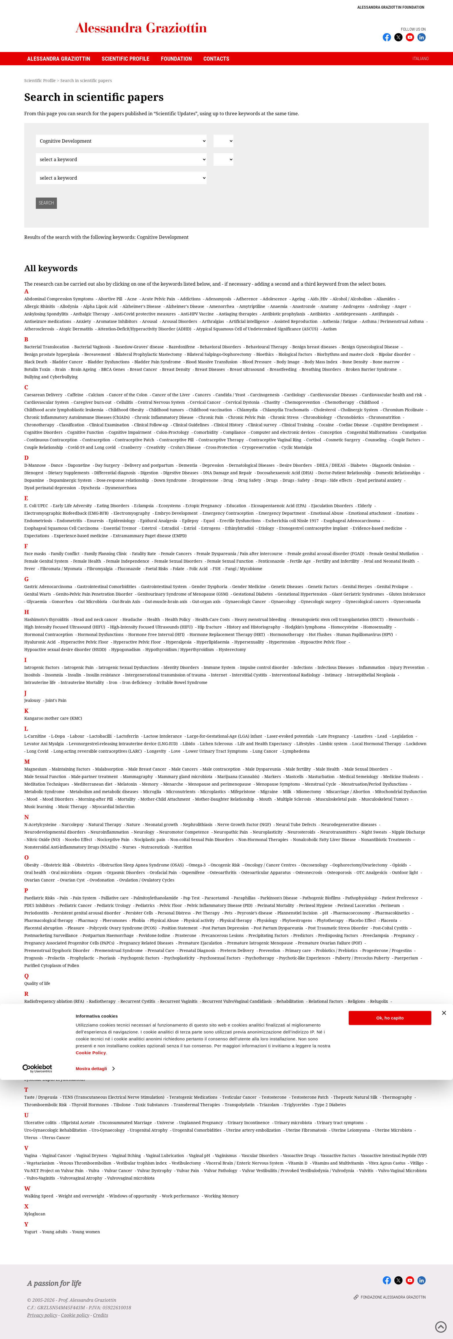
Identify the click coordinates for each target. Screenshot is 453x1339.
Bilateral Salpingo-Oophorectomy (219, 354)
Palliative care (115, 898)
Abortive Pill (110, 299)
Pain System (84, 898)
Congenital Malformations (372, 432)
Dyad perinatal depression (50, 487)
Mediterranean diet (93, 784)
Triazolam (269, 1104)
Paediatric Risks (39, 898)
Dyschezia (90, 487)
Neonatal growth (161, 824)
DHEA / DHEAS (331, 465)
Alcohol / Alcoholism (352, 299)
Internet (219, 675)
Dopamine (34, 480)
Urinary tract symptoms (340, 1122)
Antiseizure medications (47, 321)
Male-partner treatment (94, 776)
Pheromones (115, 920)
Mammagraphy (138, 776)
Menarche (173, 784)
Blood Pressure (257, 361)
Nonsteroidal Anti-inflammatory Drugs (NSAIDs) (71, 847)
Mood (32, 799)
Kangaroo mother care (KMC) (53, 718)
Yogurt (30, 1231)
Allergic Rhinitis (39, 306)
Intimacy (333, 675)
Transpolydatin (240, 1104)
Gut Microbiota (92, 601)
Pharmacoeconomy (351, 913)
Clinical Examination (109, 424)
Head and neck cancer (96, 619)
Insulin (74, 675)
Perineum (390, 905)
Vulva (93, 1170)
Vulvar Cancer (118, 1170)
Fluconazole (129, 568)
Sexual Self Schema (381, 1049)
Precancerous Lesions (222, 935)
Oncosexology (314, 865)
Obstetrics (84, 865)
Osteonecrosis (309, 872)
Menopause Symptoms (278, 784)
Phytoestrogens (297, 920)
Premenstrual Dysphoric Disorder (57, 950)
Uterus (30, 1137)
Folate (178, 568)
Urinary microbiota (293, 1122)
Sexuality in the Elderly (141, 1056)
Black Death (35, 361)
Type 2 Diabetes (330, 1104)
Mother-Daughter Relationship (224, 799)
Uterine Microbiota (393, 1130)
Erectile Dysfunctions (240, 520)
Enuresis (95, 520)
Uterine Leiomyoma (350, 1130)
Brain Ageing (83, 369)
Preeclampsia (376, 935)
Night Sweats (374, 832)
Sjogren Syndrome (186, 1056)
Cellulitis (124, 402)
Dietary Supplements (68, 472)
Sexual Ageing (118, 1041)
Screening (236, 1034)
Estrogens (210, 528)
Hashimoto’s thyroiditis (46, 619)
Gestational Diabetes (253, 594)
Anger (401, 306)
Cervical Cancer (205, 402)
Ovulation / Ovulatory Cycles (146, 880)
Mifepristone (243, 791)
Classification (71, 424)
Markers (272, 776)
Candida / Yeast (230, 394)
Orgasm (94, 872)
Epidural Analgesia (158, 520)
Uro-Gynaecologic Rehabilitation (55, 1130)
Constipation (414, 432)
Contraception (96, 439)
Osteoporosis (339, 872)
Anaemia (278, 306)
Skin (214, 1056)
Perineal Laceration (356, 905)
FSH (216, 568)
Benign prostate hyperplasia (51, 354)
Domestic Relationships (398, 472)
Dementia (188, 465)
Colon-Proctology (172, 432)
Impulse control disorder (264, 667)
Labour (77, 736)
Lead (382, 736)
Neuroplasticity (268, 832)
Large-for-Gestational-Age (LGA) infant (224, 736)
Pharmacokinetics (392, 913)
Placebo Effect (362, 920)
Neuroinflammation (109, 832)
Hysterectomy (232, 649)
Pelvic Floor (170, 905)
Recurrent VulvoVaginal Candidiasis (237, 1001)
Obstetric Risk (57, 865)
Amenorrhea (221, 306)
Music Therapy (72, 806)
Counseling (376, 439)
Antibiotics (320, 314)
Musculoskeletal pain (336, 799)
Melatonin (127, 784)
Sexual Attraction (229, 1041)
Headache (132, 619)
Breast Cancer (143, 369)
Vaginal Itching (126, 1155)
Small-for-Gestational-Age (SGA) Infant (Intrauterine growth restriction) (94, 1064)
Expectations (36, 535)
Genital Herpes (357, 586)
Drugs (272, 480)
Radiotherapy (102, 1001)
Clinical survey (262, 424)
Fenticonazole (271, 561)
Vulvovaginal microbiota (131, 1178)
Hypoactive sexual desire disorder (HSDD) (65, 649)
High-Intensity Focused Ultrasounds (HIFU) (151, 627)
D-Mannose (35, 465)
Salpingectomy (92, 1034)
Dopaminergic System (70, 480)
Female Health (87, 561)
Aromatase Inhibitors (116, 321)
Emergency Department (282, 513)
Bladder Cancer (67, 361)
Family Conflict (65, 553)
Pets (228, 913)
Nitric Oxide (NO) (43, 839)
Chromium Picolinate (403, 409)
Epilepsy (190, 520)
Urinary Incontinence (249, 1122)
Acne (132, 299)
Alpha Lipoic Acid (100, 306)
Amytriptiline (252, 306)
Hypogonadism (125, 649)
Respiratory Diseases (187, 1008)
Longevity (156, 751)
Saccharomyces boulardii (48, 1034)
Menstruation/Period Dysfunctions (374, 784)
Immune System (219, 667)
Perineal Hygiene (316, 905)
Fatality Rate (144, 553)
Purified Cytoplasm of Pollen (51, 965)
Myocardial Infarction (113, 806)
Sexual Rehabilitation (293, 1049)
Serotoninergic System (46, 1041)
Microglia (152, 791)
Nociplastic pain (149, 839)
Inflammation (372, 667)
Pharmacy (88, 920)
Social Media (389, 1064)
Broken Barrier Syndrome (371, 369)
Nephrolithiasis (197, 824)
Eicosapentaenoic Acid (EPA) (278, 505)
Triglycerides (297, 1104)
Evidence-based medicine (377, 528)
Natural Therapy (104, 824)
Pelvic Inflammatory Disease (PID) (220, 905)
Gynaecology (283, 601)
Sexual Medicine (156, 1049)
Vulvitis (366, 1170)
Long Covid (38, 751)
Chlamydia (247, 409)
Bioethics (265, 354)
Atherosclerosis (39, 329)
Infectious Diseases (336, 667)
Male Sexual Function (45, 776)
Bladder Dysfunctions (108, 361)
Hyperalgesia (179, 642)
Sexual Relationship (338, 1049)
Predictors (303, 935)
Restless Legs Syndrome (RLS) (241, 1008)
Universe (165, 1122)
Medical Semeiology (358, 776)
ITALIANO (421, 58)
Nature (133, 824)
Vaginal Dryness (91, 1155)
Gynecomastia (407, 601)
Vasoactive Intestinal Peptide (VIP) (394, 1155)
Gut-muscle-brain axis (166, 601)
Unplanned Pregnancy (201, 1122)
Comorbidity (206, 432)
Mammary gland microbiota (185, 776)
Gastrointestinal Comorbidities (106, 586)
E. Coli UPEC (36, 505)
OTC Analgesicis (372, 872)
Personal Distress (174, 913)
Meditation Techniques (46, 784)
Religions (356, 1001)
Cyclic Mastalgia (296, 447)
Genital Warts (37, 594)
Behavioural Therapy (266, 346)
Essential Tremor (120, 528)
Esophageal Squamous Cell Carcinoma (61, 528)
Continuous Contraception (52, 439)
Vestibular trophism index (141, 1163)
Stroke (293, 1071)
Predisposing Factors (338, 935)
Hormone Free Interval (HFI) (156, 634)
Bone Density (355, 361)
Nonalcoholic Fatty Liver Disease (324, 839)
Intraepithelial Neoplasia (371, 675)
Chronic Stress (284, 417)
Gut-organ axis (206, 601)
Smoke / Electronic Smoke (311, 1064)
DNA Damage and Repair (227, 472)
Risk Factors (100, 1016)
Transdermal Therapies (197, 1104)
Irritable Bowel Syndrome (182, 682)
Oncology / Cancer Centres (270, 865)
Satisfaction (150, 1034)
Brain (60, 369)
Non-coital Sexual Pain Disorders (201, 839)
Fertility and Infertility (337, 561)
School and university (200, 1034)
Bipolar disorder (395, 354)
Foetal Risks (157, 568)
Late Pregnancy (333, 736)
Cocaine (326, 424)
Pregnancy (404, 935)
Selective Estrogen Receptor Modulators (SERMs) (298, 1034)
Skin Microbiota (266, 1056)
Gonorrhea (62, 601)
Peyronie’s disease (254, 913)
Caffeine (75, 394)
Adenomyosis (218, 299)
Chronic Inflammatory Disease (164, 417)
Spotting (135, 1071)
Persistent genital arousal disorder (87, 913)
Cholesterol (325, 409)
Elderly (365, 505)
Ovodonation (102, 880)
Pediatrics (145, 905)
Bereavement (97, 354)
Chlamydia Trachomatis (286, 409)
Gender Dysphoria (209, 586)
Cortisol (313, 439)
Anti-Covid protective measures (145, 314)
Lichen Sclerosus (216, 743)
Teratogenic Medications (193, 1097)
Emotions (405, 513)
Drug (228, 480)
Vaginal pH (199, 1155)
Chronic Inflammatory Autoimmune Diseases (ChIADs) (77, 417)
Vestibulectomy (186, 1163)
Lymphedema (296, 751)
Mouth (265, 799)
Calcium (96, 394)
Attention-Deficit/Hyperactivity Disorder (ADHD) (144, 329)
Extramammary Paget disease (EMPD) (150, 535)
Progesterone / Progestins (387, 950)
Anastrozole (303, 306)
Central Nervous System (161, 402)
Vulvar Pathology (220, 1170)
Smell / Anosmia (233, 1064)
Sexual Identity (78, 1049)
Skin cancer (234, 1056)
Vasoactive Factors (338, 1155)
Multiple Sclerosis (294, 799)
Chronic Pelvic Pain (247, 417)
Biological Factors (295, 354)
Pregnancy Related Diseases (146, 943)
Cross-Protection (221, 447)
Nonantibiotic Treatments (386, 839)
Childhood (369, 402)
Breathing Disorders (321, 369)
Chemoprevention (302, 402)
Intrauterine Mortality (82, 682)
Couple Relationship (43, 447)
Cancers (203, 394)
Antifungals (383, 314)
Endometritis (69, 520)
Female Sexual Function (230, 561)
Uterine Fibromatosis (306, 1130)
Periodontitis (36, 913)
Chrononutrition (384, 417)
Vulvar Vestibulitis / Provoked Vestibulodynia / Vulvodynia (298, 1170)
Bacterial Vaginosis (92, 346)
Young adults (54, 1231)
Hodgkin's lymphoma (305, 627)
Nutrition (183, 847)
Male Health (327, 769)
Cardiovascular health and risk (392, 394)
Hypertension (282, 642)
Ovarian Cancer (39, 880)
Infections (303, 667)
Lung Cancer (265, 751)
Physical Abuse (164, 920)
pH (325, 913)
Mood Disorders (57, 799)
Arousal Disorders (179, 321)
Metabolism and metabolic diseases (104, 791)
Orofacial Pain (163, 872)
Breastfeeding (283, 369)
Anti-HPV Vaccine (197, 314)
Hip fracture (210, 627)
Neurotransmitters (338, 832)
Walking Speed (38, 1196)
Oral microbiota (66, 872)
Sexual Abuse (86, 1041)
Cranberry (131, 447)
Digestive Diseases (180, 472)
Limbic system (333, 743)
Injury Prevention (407, 667)
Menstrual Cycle (320, 784)
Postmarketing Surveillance (51, 935)
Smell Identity (267, 1064)
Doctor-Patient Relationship (344, 472)
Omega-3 (197, 865)
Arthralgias (213, 321)
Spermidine (110, 1071)
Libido (189, 743)
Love (176, 751)
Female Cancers (176, 553)
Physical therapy (236, 920)
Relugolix (379, 1001)
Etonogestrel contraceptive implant (313, 528)
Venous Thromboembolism (85, 1163)
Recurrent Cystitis (137, 1001)
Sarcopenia (123, 1034)
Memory (150, 784)
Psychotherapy (259, 958)
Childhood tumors (166, 409)
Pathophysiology (361, 898)
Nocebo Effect (78, 839)
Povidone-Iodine (154, 935)
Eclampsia (144, 505)
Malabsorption (109, 769)
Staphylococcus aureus (190, 1071)
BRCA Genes (113, 369)
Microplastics (213, 791)
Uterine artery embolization (253, 1130)
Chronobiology (317, 417)
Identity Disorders (181, 667)
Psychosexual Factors (220, 958)
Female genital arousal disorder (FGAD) (325, 553)
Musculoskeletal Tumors (385, 799)
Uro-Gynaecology (108, 1130)
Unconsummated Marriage (126, 1122)
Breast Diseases (210, 369)
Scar (170, 1034)
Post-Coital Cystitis (390, 928)
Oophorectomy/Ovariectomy (360, 865)
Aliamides (386, 299)
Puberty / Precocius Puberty (362, 958)
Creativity (156, 447)
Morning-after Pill (95, 799)
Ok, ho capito (390, 1277)
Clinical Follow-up (151, 424)
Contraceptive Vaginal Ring (275, 439)
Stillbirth (274, 1071)
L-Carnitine (35, 736)
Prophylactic (82, 958)
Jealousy (32, 700)
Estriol (190, 528)
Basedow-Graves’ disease (139, 346)
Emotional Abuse (327, 513)
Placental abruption (43, 928)
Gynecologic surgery (321, 601)
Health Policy (177, 619)
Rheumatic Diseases (369, 1008)
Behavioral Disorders (220, 346)
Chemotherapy (339, 402)
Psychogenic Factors (139, 958)
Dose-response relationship (122, 480)
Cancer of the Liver (171, 394)
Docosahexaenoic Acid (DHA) (285, 472)
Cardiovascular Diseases (333, 394)
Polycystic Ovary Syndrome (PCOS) (123, 928)
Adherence (247, 299)
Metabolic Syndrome (44, 791)
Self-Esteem (362, 1034)
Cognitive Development (396, 424)
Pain (64, 898)
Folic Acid (198, 568)
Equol (209, 520)
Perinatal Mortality (275, 905)
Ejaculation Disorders (332, 505)
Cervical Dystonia (242, 402)
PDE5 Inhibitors (39, 905)
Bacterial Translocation (46, 346)
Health (153, 619)
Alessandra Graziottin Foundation (390, 7)
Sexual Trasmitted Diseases (86, 1056)
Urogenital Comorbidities (196, 1130)
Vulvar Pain (188, 1170)
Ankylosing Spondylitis (46, 314)
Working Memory (221, 1196)
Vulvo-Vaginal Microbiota (402, 1170)
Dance (57, 465)
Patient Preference (400, 898)
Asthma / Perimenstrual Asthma (393, 321)
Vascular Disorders (260, 1155)
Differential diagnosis (114, 472)
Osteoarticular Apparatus (266, 872)
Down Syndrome (170, 480)
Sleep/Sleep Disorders (307, 1056)
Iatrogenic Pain (79, 667)
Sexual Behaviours (305, 1041)
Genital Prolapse (393, 586)
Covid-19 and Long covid (92, 447)
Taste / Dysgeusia (40, 1097)
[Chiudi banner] (444, 1272)
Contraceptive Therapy (221, 439)
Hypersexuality (249, 642)
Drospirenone (205, 480)
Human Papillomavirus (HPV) (364, 634)
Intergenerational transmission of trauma (165, 675)
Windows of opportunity (133, 1196)
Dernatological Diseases (251, 465)
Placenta (389, 920)
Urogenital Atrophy (149, 1130)
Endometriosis (38, 520)
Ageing (298, 299)
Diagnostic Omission (391, 465)
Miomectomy (308, 791)
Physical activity (199, 920)
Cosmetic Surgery (343, 439)
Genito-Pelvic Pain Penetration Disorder (94, 594)
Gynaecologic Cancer (245, 601)
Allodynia (69, 306)
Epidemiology (122, 520)
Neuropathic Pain (231, 832)
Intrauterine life (40, 682)
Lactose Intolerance (163, 736)
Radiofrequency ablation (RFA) (54, 1001)
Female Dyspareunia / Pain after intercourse (239, 553)
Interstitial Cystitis (249, 675)
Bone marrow (386, 361)
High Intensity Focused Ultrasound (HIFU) (64, 627)
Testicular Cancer (239, 1097)
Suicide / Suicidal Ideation (330, 1071)
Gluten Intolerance (407, 594)
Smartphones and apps (190, 1064)
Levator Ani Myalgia (44, 743)
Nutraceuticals (155, 847)
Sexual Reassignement (246, 1049)
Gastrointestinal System (164, 586)
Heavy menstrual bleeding (260, 619)
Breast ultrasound (247, 369)
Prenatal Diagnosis (197, 950)
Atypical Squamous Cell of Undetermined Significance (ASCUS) (257, 329)
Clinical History (228, 424)
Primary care (298, 950)
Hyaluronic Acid (40, 642)
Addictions (190, 299)
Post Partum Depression (226, 928)
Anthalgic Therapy (91, 314)
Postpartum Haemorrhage (108, 935)
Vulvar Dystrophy (154, 1170)
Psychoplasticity (179, 958)
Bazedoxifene (182, 346)
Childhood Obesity (126, 409)
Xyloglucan (34, 1214)
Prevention (269, 950)
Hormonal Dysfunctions (100, 634)
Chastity (272, 402)
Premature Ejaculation (200, 943)
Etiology (266, 528)
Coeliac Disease (353, 424)
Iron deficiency (137, 682)
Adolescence (275, 299)
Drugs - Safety (296, 480)
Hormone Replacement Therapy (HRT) (227, 634)
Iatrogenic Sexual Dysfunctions (129, 667)
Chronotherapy (39, 424)
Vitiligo (417, 1163)
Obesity (31, 865)
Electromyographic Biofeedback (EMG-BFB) (66, 513)
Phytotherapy (330, 920)
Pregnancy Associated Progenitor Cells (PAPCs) (69, 943)
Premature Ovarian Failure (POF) (330, 943)
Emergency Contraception (228, 513)
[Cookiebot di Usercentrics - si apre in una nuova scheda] (37, 1327)
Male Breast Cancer (147, 769)
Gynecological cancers (367, 601)
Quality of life (37, 983)
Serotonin (388, 1034)
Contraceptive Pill (176, 439)
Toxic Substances (152, 1104)
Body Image (288, 361)
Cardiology (294, 394)
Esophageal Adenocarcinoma (352, 520)
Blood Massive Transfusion (211, 361)
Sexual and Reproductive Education (172, 1041)
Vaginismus (226, 1155)
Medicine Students (401, 776)
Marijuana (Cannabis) (238, 776)
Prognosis (33, 958)
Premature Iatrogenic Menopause (260, 943)
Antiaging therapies (238, 314)
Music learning (38, 806)
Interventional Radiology (296, 675)
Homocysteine (344, 627)
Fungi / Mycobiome (243, 568)
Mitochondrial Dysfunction (401, 791)
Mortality (126, 799)
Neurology (144, 832)
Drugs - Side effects (333, 480)
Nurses (129, 847)
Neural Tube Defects (296, 824)
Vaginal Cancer (56, 1155)
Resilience (152, 1008)
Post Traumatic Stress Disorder (338, 928)
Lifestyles (305, 743)
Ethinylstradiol (239, 528)
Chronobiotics (350, 417)
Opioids (399, 865)
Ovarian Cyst (72, 880)
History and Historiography (253, 627)
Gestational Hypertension (302, 594)
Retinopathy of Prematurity (319, 1008)
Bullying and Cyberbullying (51, 377)
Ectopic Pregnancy (203, 505)
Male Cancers (184, 769)
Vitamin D (297, 1163)
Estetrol (149, 528)
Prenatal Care (161, 950)
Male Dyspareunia (263, 769)
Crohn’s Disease (185, 447)
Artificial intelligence (249, 321)
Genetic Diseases (287, 586)
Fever (29, 568)
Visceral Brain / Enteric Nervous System (244, 1163)
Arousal (149, 321)
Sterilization (249, 1071)
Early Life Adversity (72, 505)
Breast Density (176, 369)
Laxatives (363, 736)
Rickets (77, 1016)
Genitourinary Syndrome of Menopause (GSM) (183, 594)
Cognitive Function (85, 432)
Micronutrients (180, 791)
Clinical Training (298, 424)
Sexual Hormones (41, 1049)
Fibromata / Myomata (61, 568)
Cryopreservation (259, 447)
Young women (86, 1231)
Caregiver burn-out (93, 402)
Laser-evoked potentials (290, 736)
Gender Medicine (249, 586)
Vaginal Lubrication (165, 1155)
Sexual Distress (373, 1041)
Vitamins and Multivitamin (338, 1163)
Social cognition (356, 1064)
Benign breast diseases (314, 346)
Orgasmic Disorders (126, 872)
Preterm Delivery (237, 950)
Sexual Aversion (266, 1041)
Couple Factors (405, 439)
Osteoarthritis (223, 872)
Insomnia (54, 675)
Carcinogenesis (264, 394)
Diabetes (358, 465)
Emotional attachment (369, 513)
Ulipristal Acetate (78, 1122)
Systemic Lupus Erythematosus (54, 1079)
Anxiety (83, 321)
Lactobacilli (100, 736)
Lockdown (416, 743)
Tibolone (122, 1104)
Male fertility (298, 769)
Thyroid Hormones (90, 1104)
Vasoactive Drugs (299, 1155)
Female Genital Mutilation (394, 553)
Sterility (224, 1071)
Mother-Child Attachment (165, 799)
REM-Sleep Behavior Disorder (53, 1008)
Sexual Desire (341, 1041)
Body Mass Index (321, 361)
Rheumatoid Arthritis (45, 1016)
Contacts (216, 58)
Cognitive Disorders (43, 432)
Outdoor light (405, 872)
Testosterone (274, 1097)
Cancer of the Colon (128, 394)
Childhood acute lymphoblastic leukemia (63, 409)
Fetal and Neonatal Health (389, 561)
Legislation (402, 736)
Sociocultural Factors (44, 1071)
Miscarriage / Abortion (348, 791)
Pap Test (191, 898)
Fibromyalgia (100, 568)
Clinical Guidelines (191, 424)
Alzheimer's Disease (141, 306)
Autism (330, 329)
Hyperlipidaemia (212, 642)
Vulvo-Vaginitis (41, 1178)
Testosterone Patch (310, 1097)
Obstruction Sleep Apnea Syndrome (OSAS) (141, 865)
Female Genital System (46, 561)
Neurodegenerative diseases (348, 824)
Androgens (353, 306)
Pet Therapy (208, 913)
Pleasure (76, 928)
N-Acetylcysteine (40, 824)
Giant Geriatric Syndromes (358, 594)
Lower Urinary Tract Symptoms (216, 751)
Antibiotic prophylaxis (283, 314)
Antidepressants (351, 314)
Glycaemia (37, 601)
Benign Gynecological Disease (370, 346)
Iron (113, 682)
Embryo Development (176, 513)
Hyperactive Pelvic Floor (84, 642)
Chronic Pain (210, 417)
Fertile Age (300, 561)
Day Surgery (107, 465)
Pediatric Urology (114, 905)
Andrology (379, 306)
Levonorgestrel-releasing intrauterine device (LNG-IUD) (123, 743)
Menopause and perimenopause (219, 784)
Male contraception (221, 769)
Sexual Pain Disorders (198, 1049)
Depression (213, 465)
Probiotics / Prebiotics (336, 950)
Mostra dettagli (91, 1327)
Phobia (138, 920)
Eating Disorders (113, 505)
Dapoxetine (79, 465)
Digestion (149, 472)
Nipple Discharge (408, 832)
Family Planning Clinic (105, 553)
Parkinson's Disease (279, 898)
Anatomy (329, 306)
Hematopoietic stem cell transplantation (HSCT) (337, 619)
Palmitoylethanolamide (155, 898)
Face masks (35, 553)
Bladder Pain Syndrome (157, 361)
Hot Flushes (320, 634)
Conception (331, 432)
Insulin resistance (103, 675)
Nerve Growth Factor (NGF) (244, 824)
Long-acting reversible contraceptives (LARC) (97, 751)
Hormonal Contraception (48, 634)
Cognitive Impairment (130, 432)
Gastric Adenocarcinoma (48, 586)
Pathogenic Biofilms (321, 898)
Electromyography (132, 513)
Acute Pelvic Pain (158, 299)
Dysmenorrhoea (121, 487)
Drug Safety (249, 480)
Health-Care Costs (212, 619)
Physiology (267, 920)
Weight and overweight (81, 1196)
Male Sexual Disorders (366, 769)
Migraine (269, 791)
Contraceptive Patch (134, 439)
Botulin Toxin (37, 369)
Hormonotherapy (287, 634)
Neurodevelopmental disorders (55, 832)
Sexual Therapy (39, 1056)
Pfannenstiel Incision (297, 913)
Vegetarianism (40, 1163)
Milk (287, 791)
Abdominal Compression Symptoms (58, 299)
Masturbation (321, 776)
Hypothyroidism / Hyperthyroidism (179, 649)
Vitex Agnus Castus (387, 1163)
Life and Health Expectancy (264, 743)
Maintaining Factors (71, 769)
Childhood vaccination (210, 409)
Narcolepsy (72, 824)
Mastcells (294, 776)
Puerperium (406, 958)
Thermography (397, 1097)
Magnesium (35, 769)
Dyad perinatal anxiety (379, 480)
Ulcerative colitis (40, 1122)
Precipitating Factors (268, 935)
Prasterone (185, 935)
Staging (155, 1071)
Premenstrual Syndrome (119, 950)
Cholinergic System (359, 409)
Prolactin (56, 958)
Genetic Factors (323, 586)
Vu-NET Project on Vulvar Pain (53, 1170)
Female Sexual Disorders (178, 561)
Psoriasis (107, 958)
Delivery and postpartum (149, 465)
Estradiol (170, 528)
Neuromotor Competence (184, 832)
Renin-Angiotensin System (112, 1008)
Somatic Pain (82, 1071)
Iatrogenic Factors (41, 667)
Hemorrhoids (402, 619)
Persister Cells (139, 913)
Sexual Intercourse (116, 1049)
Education (236, 505)
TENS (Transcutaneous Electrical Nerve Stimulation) (113, 1097)
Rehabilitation (290, 1001)
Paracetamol (217, 898)
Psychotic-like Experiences (304, 958)
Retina (281, 1008)
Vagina (30, 1155)
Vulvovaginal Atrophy (81, 1178)
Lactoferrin (127, 736)
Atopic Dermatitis (76, 329)
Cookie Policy (91, 1311)
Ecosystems (170, 505)
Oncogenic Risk (225, 865)
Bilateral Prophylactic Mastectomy (149, 354)
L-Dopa (58, 736)
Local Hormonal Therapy (376, 743)
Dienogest (33, 472)
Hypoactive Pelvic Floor (323, 642)
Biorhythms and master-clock (345, 354)
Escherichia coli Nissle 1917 (292, 520)
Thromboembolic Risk (45, 1104)
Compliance (234, 432)
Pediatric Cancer (76, 905)
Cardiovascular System (46, 402)
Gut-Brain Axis (126, 601)
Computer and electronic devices (283, 432)
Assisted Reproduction (296, 321)
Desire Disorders (295, 465)
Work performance (180, 1196)
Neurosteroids (301, 832)
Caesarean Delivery (43, 394)
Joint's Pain (55, 700)
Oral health (35, 872)
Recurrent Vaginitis (178, 1001)
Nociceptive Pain (113, 839)
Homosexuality (377, 627)
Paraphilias (244, 898)
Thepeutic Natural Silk (355, 1097)
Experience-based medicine (81, 535)
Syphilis (405, 1071)
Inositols (32, 675)
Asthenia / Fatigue (339, 321)
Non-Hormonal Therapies (263, 839)
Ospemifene (193, 872)
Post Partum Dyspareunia (278, 928)
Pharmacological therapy (48, 920)
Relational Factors (326, 1001)
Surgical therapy (376, 1071)
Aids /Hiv (319, 299)
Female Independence (127, 561)
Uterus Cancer (56, 1137)
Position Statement (179, 928)
